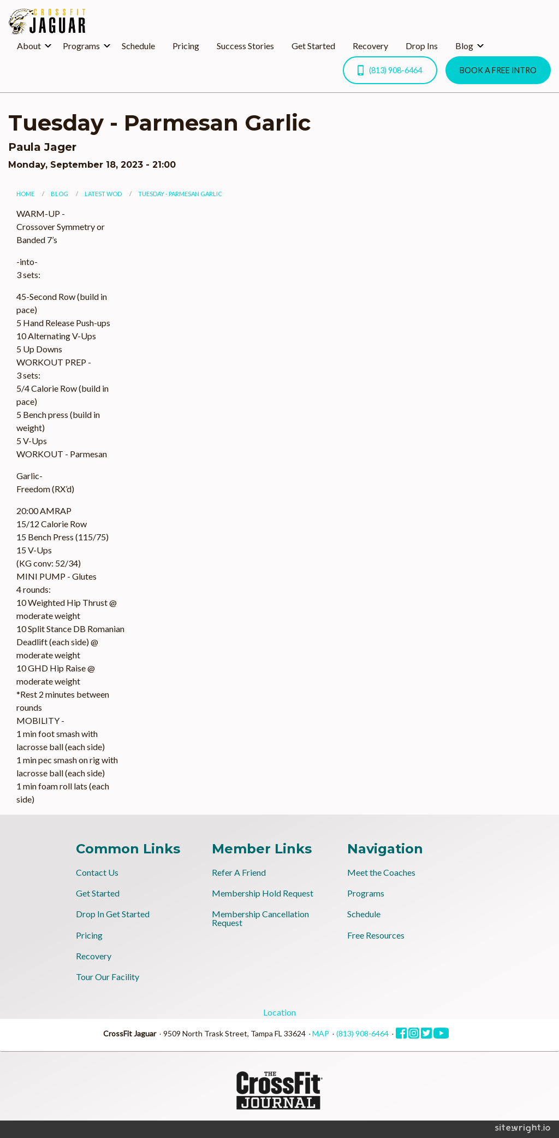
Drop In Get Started (113, 914)
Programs (81, 45)
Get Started (313, 45)
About (29, 45)
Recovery (370, 45)
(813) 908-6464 (390, 70)
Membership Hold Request (262, 893)
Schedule (138, 45)
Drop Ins (422, 45)
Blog (464, 45)
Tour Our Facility (107, 976)
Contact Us (97, 872)
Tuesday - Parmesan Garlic (180, 193)
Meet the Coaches (381, 872)
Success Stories (245, 45)
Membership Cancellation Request (260, 918)
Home (25, 193)
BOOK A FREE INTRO (498, 70)
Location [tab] (279, 1012)
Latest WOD (103, 193)
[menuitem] (31, 46)
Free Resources (376, 935)
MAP (320, 1033)
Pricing (186, 45)
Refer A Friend (239, 872)
